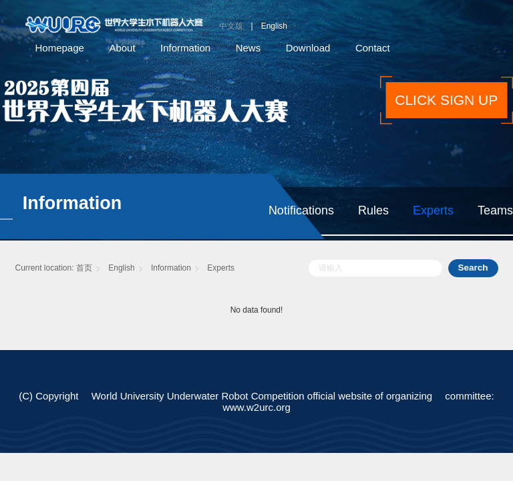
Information (185, 47)
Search (473, 268)
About (122, 47)
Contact (372, 47)
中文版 (231, 26)
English (274, 26)
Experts (433, 210)
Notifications (301, 210)
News (248, 47)
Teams (495, 210)
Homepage (59, 47)
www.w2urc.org (256, 407)
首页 (84, 268)
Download (308, 47)
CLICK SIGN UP (446, 100)
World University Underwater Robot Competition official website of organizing (262, 396)
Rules (373, 210)
